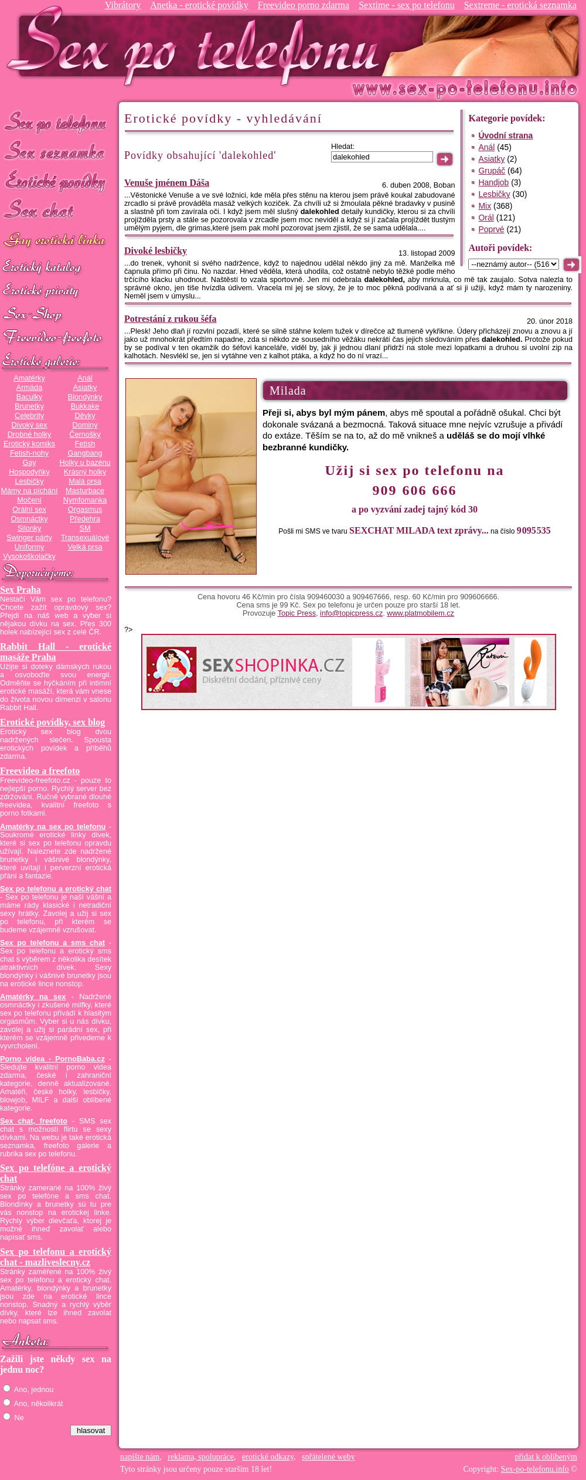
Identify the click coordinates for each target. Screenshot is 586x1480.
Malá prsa (85, 481)
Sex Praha (20, 590)
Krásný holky (85, 472)
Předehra (85, 519)
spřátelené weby (328, 1456)
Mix (484, 206)
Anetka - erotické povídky (199, 5)
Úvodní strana (505, 135)
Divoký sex (29, 425)
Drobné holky (30, 434)
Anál (84, 378)
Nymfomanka (85, 500)
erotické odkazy (268, 1456)
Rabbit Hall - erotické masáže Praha (55, 651)
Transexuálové (85, 538)
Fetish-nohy (29, 453)
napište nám (139, 1456)
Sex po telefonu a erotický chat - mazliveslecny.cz (55, 1257)
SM (85, 528)
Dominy (85, 425)
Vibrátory (123, 5)
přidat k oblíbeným (546, 1456)
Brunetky (29, 406)
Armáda (29, 387)
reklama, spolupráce (201, 1456)
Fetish (85, 444)
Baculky (29, 397)
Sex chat (55, 211)
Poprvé (491, 229)
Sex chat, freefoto (33, 1121)
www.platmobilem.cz (420, 613)
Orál (485, 217)
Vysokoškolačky (29, 556)
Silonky (30, 528)
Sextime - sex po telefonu (407, 5)
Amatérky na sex (33, 997)
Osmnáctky (29, 519)
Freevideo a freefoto (40, 771)
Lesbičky (29, 481)
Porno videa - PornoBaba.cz (52, 1059)
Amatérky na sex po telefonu (52, 827)
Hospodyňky (29, 472)
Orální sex (29, 509)
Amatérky (29, 378)
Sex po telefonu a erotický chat (55, 889)
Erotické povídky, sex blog (52, 722)
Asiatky (85, 387)
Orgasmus (85, 509)
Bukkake (85, 406)
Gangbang (84, 453)
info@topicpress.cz (351, 613)
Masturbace (85, 491)
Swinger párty (29, 538)
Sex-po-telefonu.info (535, 1469)
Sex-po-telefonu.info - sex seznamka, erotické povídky (197, 45)
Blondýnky (85, 397)
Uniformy (30, 547)
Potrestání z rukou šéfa (170, 319)
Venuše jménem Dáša (166, 183)
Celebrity (29, 416)
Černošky (84, 434)
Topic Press (297, 613)
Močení (29, 500)
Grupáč (491, 170)
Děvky (84, 416)
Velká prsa (84, 547)
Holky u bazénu (84, 463)
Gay (29, 463)
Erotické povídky (55, 181)
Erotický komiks (29, 444)
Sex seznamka (55, 152)
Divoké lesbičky (155, 251)
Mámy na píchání (29, 491)
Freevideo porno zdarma (303, 5)
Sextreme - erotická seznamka (520, 5)
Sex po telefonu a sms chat (52, 943)
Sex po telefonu (55, 122)
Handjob (493, 182)
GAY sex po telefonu (55, 241)
